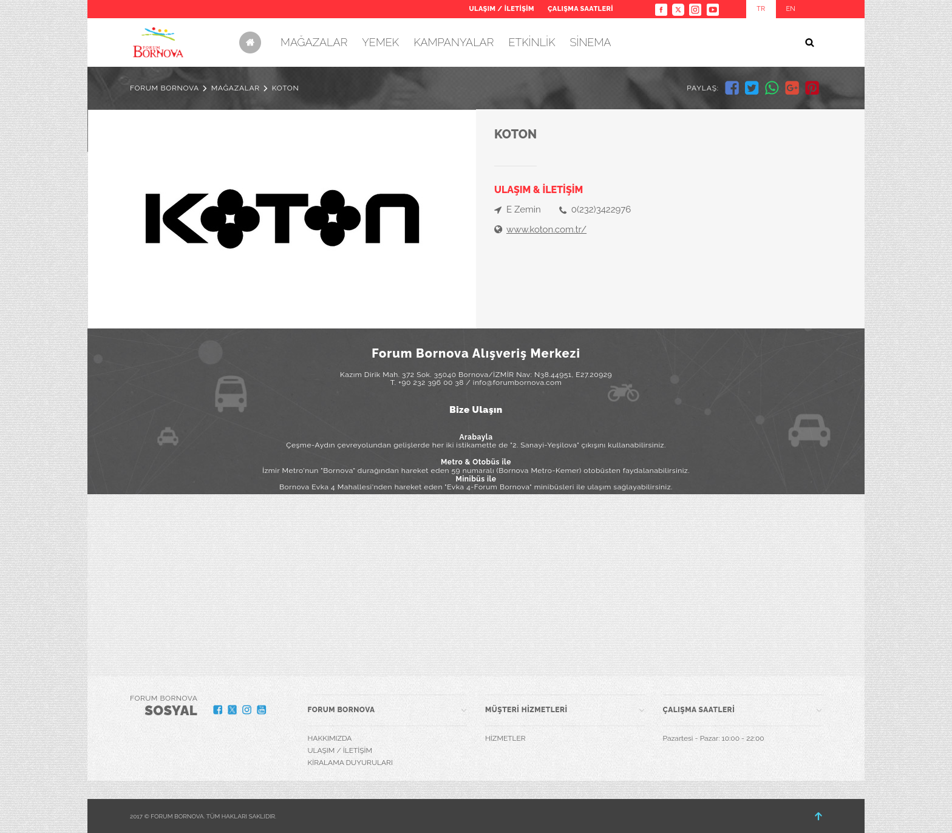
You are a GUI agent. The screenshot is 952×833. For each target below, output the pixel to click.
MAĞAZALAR (313, 42)
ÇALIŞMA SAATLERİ (580, 9)
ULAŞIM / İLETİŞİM (501, 9)
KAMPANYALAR (453, 42)
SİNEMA (590, 42)
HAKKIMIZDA (330, 738)
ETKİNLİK (531, 42)
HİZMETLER (505, 738)
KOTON (285, 88)
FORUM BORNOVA (164, 88)
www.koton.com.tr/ (546, 229)
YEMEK (380, 42)
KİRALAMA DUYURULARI (350, 762)
